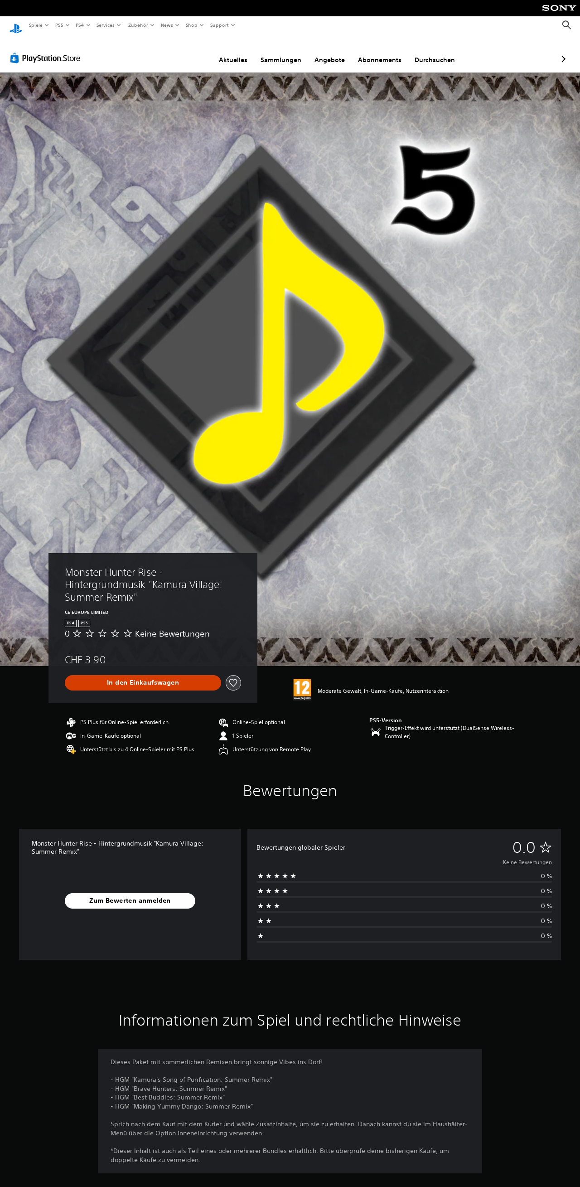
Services (106, 25)
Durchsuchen (387, 51)
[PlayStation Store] (47, 49)
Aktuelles (185, 51)
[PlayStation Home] (16, 25)
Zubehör (138, 25)
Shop (192, 25)
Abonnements (331, 51)
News (167, 25)
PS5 (59, 25)
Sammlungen (233, 51)
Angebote (281, 51)
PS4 (80, 25)
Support (219, 25)
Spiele (36, 25)
